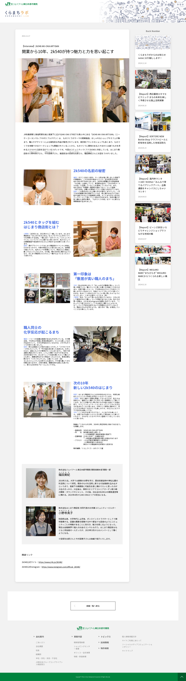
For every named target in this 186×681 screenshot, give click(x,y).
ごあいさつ (40, 642)
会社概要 (39, 646)
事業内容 (78, 636)
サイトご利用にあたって (132, 640)
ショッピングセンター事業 (82, 647)
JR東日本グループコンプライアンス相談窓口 (49, 663)
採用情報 (105, 642)
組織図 (38, 654)
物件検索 (105, 648)
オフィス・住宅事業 (82, 652)
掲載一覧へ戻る (93, 605)
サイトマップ (127, 650)
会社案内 (40, 636)
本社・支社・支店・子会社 (46, 658)
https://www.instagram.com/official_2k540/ (61, 566)
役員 (37, 650)
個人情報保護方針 (129, 636)
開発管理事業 (79, 642)
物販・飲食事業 (80, 656)
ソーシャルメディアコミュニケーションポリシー (137, 645)
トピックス (106, 636)
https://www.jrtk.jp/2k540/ (50, 562)
